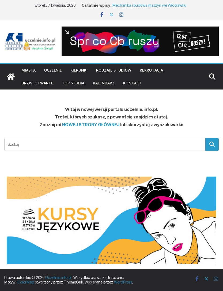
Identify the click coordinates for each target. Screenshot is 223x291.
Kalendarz (104, 82)
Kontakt (132, 82)
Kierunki (79, 70)
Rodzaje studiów (113, 70)
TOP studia (73, 82)
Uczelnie (53, 70)
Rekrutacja (151, 70)
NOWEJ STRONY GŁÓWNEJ (90, 124)
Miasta (28, 70)
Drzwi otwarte (37, 82)
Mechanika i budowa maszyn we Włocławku (149, 5)
